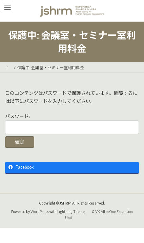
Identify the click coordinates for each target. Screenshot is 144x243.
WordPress (39, 212)
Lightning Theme (71, 212)
